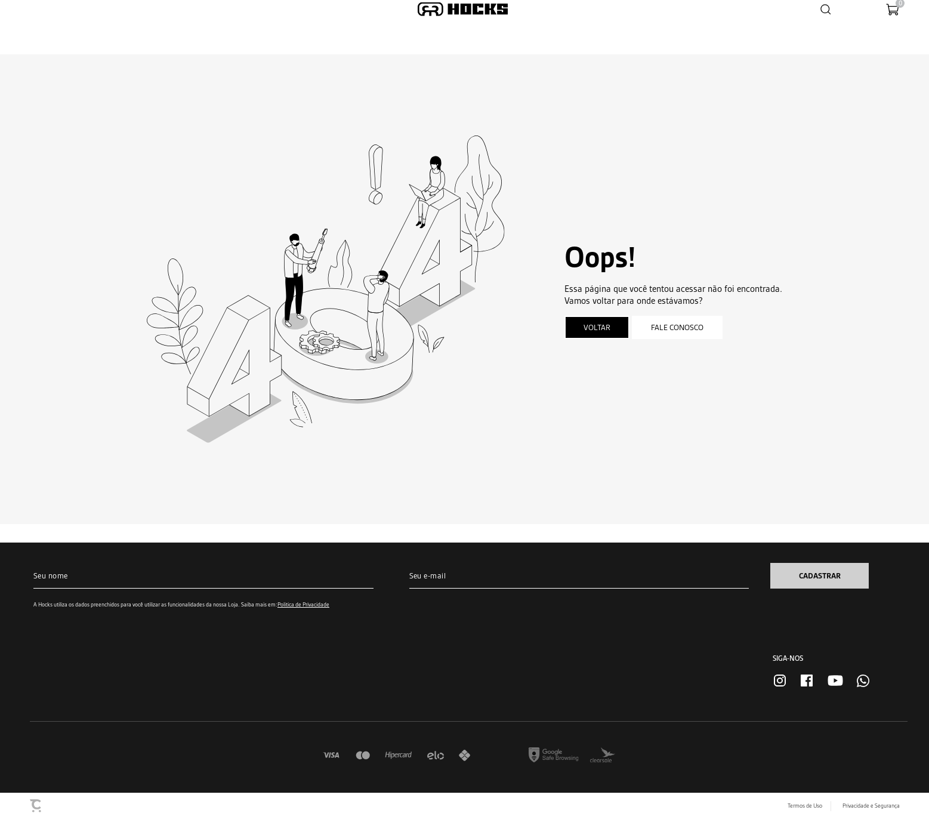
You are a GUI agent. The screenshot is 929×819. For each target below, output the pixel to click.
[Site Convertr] (36, 805)
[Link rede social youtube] (835, 680)
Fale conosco (677, 327)
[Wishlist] (854, 9)
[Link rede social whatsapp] (863, 681)
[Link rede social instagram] (780, 680)
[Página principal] (463, 9)
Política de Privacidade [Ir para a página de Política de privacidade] (303, 604)
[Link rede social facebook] (807, 680)
